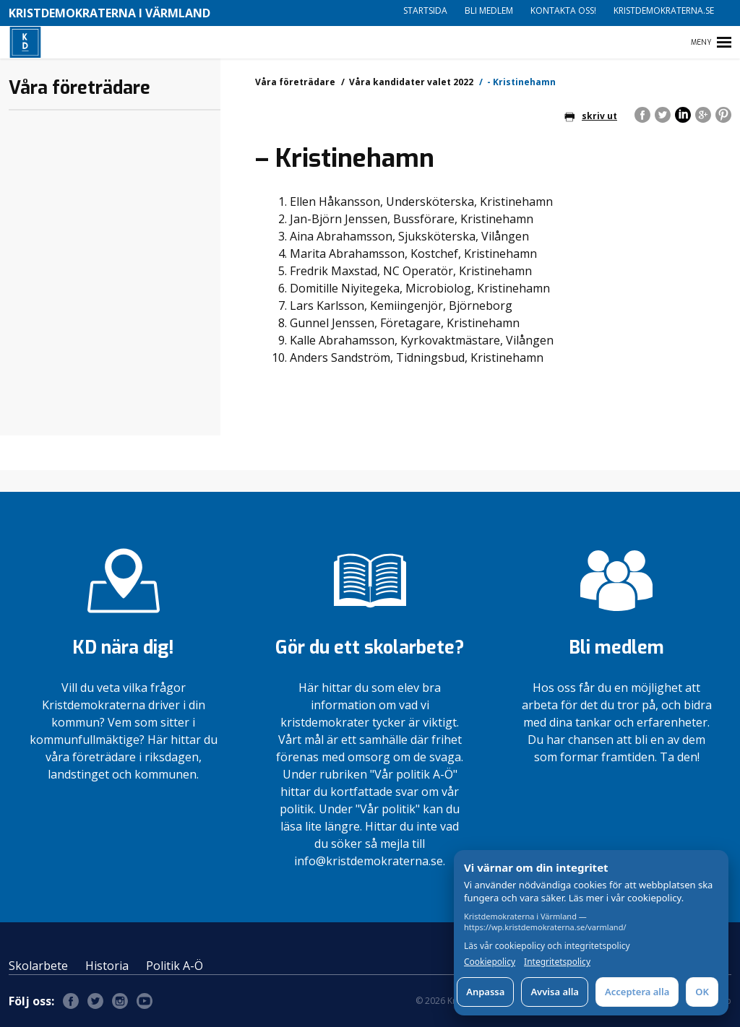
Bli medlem (489, 10)
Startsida (425, 10)
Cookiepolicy (489, 962)
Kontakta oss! (563, 10)
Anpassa (485, 991)
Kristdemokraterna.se (664, 10)
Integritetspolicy (557, 962)
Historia (107, 966)
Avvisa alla (554, 991)
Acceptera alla (637, 991)
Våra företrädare (295, 82)
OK (702, 991)
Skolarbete (38, 966)
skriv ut (590, 116)
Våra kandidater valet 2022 (411, 82)
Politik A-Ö (174, 966)
